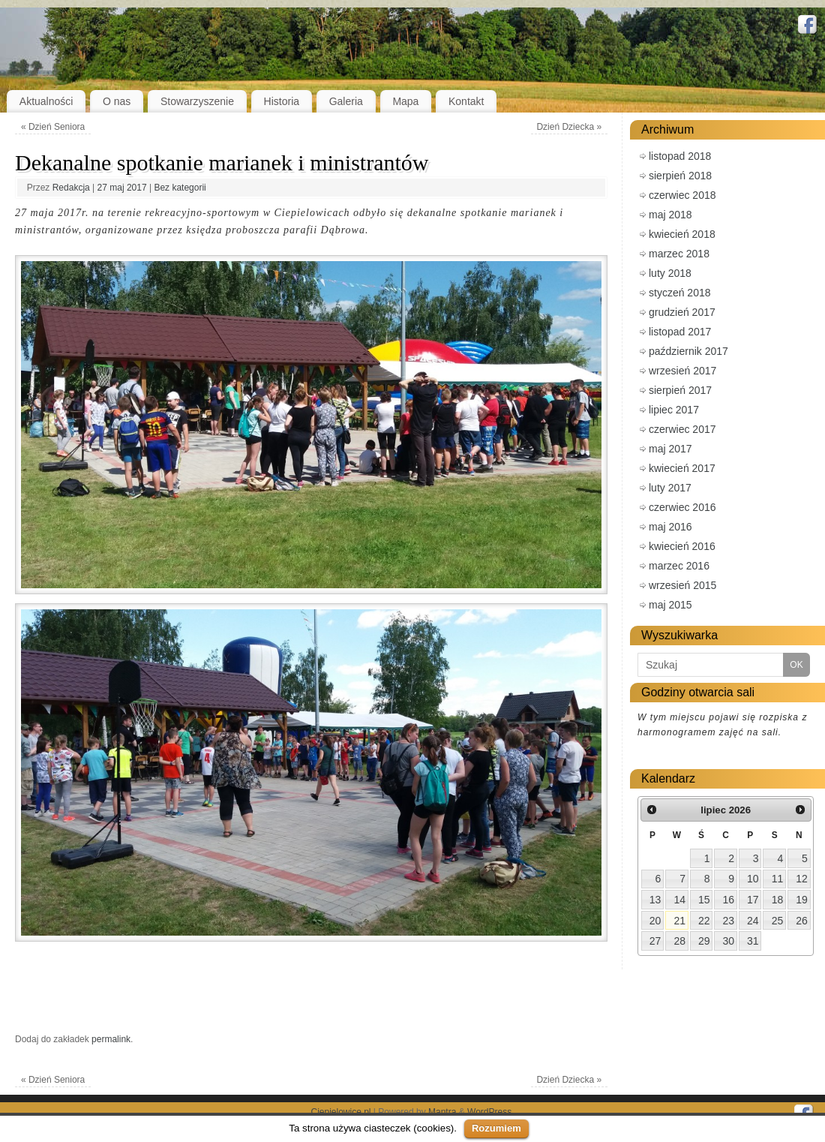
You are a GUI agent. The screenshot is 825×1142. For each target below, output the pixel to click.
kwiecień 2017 (682, 468)
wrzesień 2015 (682, 585)
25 (778, 921)
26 (802, 921)
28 (680, 941)
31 (753, 941)
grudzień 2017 (682, 312)
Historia (281, 101)
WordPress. (490, 1112)
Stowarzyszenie (197, 101)
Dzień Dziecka (569, 127)
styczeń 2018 (680, 293)
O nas (116, 101)
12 (802, 879)
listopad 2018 (680, 156)
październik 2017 (688, 351)
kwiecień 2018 (682, 234)
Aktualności (47, 101)
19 (802, 900)
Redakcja (71, 187)
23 (729, 921)
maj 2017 (670, 449)
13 (656, 900)
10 (753, 879)
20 (656, 921)
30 (729, 941)
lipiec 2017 (674, 410)
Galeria (346, 101)
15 (704, 900)
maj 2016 (670, 527)
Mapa (405, 101)
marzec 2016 (679, 566)
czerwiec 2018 (682, 195)
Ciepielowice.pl (340, 1112)
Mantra (442, 1112)
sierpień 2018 (680, 176)
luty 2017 (670, 488)
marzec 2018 (679, 254)
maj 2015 (670, 605)
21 (680, 921)
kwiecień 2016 (682, 546)
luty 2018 (670, 273)
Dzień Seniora (53, 127)
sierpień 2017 (680, 390)
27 (656, 941)
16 (729, 900)
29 (704, 941)
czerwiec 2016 (682, 507)
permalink (111, 1039)
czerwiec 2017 (682, 429)
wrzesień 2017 (682, 371)
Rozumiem (496, 1128)
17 (753, 900)
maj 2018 (670, 215)
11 (778, 879)
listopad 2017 (680, 332)
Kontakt (466, 101)
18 (778, 900)
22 (704, 921)
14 (680, 900)
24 (753, 921)
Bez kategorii (180, 187)
